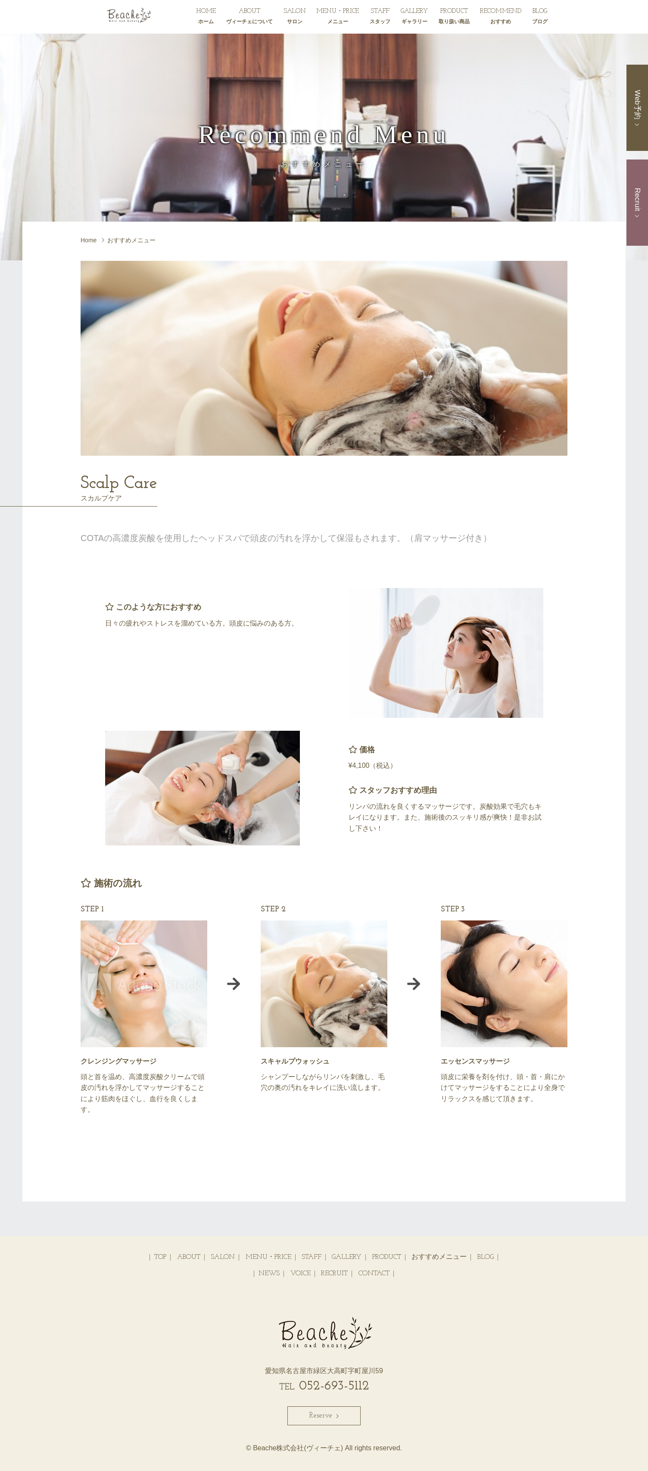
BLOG (540, 17)
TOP (160, 1257)
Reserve (324, 1415)
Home (89, 240)
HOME (206, 17)
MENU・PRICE (337, 17)
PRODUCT (454, 17)
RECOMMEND (500, 17)
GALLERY (414, 17)
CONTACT (373, 1273)
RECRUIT (334, 1273)
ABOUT (249, 17)
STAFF (380, 17)
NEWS (269, 1273)
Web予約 (637, 107)
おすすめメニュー (439, 1257)
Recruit (637, 202)
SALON (295, 17)
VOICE (300, 1273)
